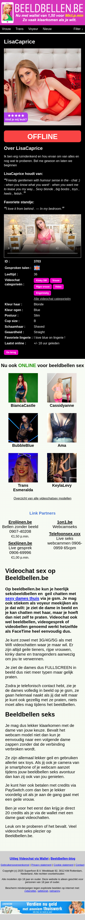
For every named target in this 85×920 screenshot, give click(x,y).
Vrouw (6, 29)
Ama (62, 445)
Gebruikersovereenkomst (15, 864)
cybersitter (30, 890)
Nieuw (47, 29)
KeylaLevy (62, 485)
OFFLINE (42, 137)
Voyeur (33, 29)
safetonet (42, 890)
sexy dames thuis (22, 598)
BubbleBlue (23, 445)
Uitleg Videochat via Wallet (29, 858)
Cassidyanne (62, 405)
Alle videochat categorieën (52, 298)
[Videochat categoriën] (54, 28)
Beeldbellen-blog (63, 858)
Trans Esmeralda (23, 487)
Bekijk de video (42, 236)
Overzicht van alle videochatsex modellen (42, 498)
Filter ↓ (78, 29)
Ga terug (11, 352)
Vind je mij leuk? (16, 117)
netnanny (54, 890)
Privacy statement (41, 864)
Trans (19, 29)
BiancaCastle (23, 405)
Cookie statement (63, 864)
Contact (80, 864)
